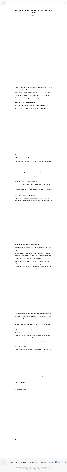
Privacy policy (38, 469)
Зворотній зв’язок (51, 462)
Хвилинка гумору (59, 2)
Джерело (16, 355)
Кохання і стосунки (47, 2)
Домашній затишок (40, 2)
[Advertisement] (24, 364)
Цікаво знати (28, 2)
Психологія (53, 2)
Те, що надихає (33, 2)
